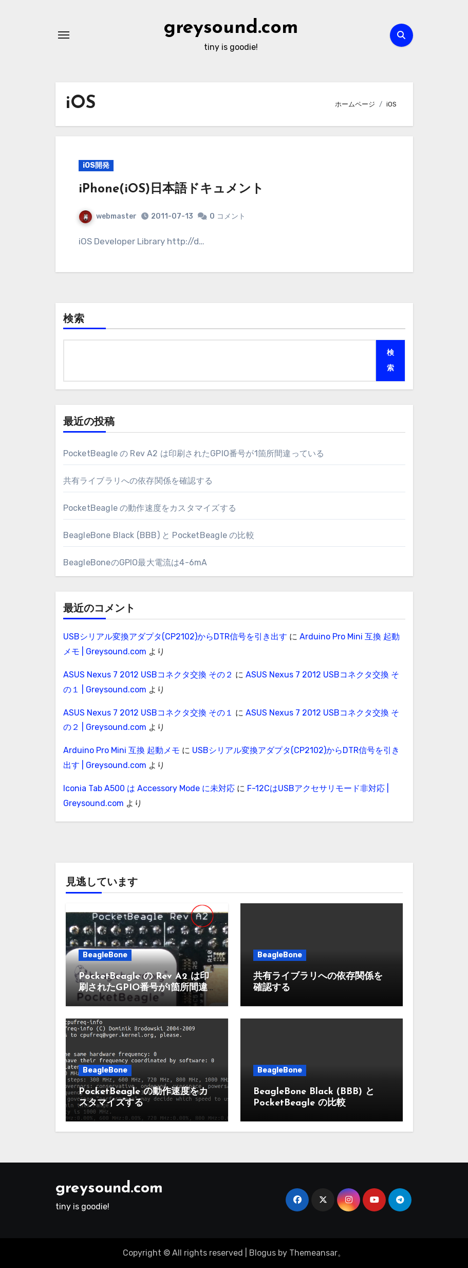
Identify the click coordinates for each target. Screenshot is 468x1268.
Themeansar (313, 1253)
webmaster (108, 216)
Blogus (262, 1253)
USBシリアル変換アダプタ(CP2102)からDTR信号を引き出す (175, 636)
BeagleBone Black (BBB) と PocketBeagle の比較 (158, 535)
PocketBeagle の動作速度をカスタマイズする (149, 508)
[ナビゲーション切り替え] (63, 35)
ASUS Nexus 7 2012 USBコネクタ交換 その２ (148, 675)
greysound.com (231, 27)
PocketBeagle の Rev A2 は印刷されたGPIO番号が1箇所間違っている (194, 453)
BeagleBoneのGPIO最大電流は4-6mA (135, 562)
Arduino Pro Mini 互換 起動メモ (121, 750)
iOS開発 (96, 165)
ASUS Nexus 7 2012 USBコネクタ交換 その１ (148, 713)
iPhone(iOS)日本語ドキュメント (171, 189)
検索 (74, 319)
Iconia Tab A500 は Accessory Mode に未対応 (149, 788)
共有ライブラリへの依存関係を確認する (138, 481)
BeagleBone (105, 955)
